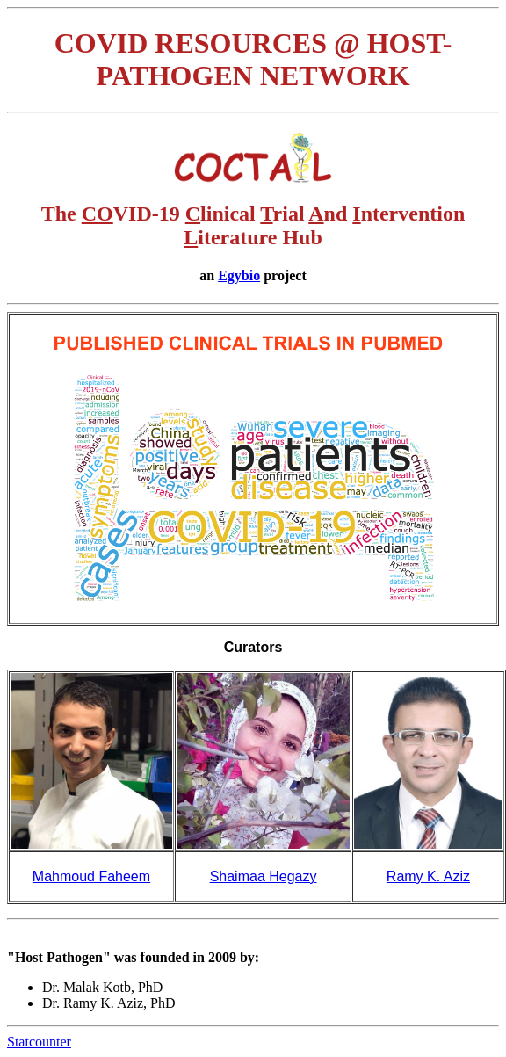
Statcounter (39, 1041)
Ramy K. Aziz (428, 876)
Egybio (239, 275)
